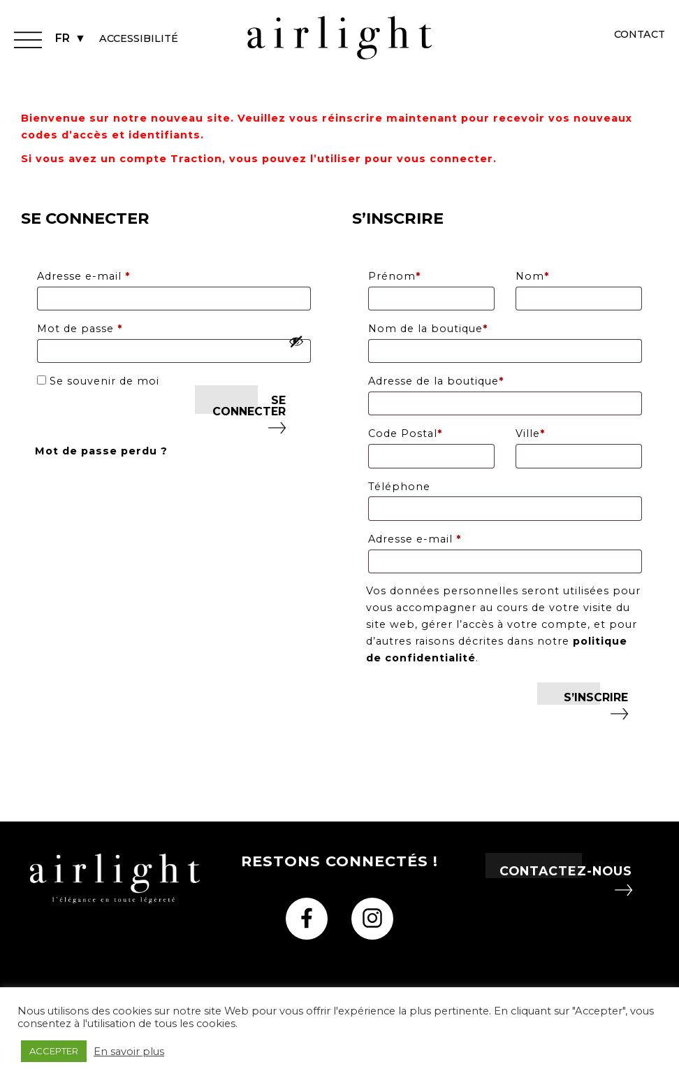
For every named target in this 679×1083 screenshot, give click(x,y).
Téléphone (399, 486)
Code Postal (405, 433)
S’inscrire (596, 697)
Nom (532, 276)
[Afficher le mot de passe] (296, 341)
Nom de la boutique (428, 328)
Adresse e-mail (116, 274)
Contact (639, 34)
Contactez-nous (565, 870)
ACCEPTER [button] (53, 1050)
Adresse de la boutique (436, 381)
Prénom (394, 276)
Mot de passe (112, 327)
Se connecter (249, 406)
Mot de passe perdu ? (101, 451)
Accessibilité (138, 38)
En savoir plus (129, 1051)
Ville (530, 433)
